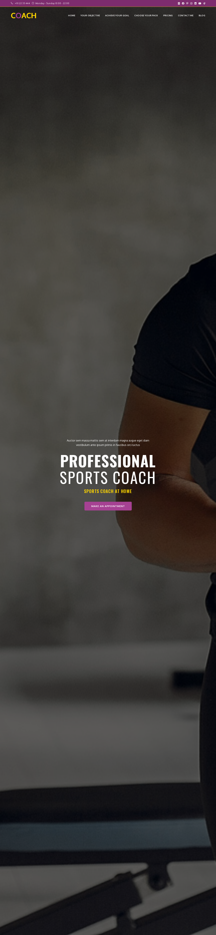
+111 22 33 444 (23, 3)
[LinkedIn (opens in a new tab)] (195, 3)
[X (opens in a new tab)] (179, 3)
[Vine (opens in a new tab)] (203, 3)
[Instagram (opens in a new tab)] (191, 3)
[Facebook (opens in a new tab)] (183, 3)
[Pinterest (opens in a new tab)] (187, 3)
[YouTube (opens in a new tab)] (200, 3)
